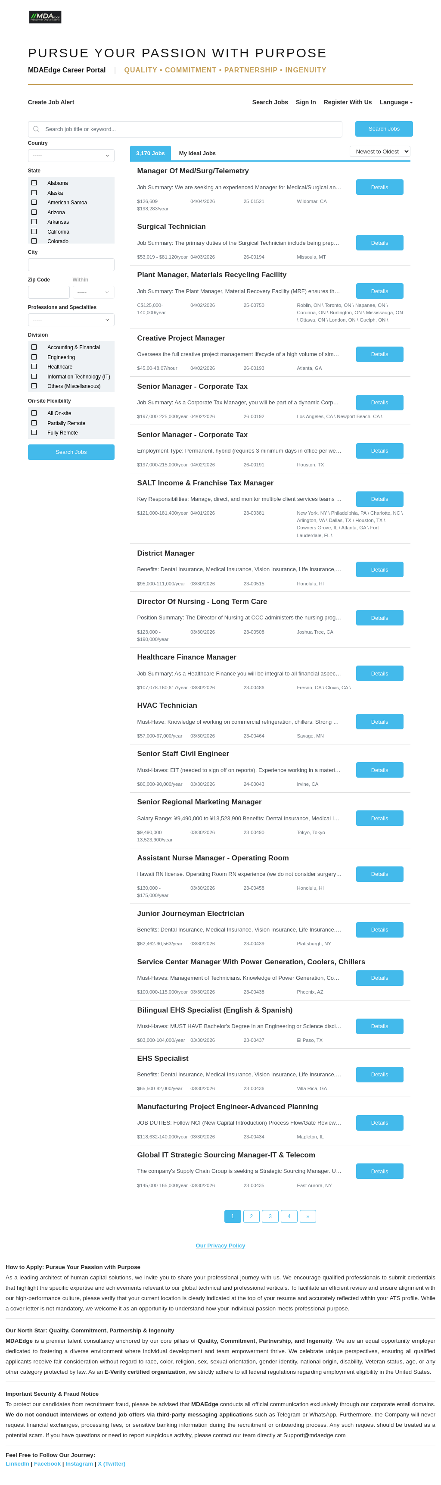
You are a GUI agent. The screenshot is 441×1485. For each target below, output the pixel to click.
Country (38, 143)
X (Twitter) (111, 1463)
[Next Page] (308, 1216)
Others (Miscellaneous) (73, 386)
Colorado (57, 241)
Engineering (61, 357)
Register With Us (348, 102)
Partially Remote (66, 423)
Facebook (47, 1463)
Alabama (57, 183)
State (34, 171)
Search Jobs (270, 102)
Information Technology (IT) (78, 377)
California (58, 232)
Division (38, 335)
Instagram (79, 1463)
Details (379, 187)
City (33, 252)
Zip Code (39, 280)
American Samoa (67, 203)
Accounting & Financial (73, 347)
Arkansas (58, 222)
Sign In (306, 102)
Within (81, 280)
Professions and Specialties (62, 307)
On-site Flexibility (49, 401)
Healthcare (59, 367)
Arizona (56, 212)
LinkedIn (17, 1463)
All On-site (59, 413)
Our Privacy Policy (220, 1245)
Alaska (55, 193)
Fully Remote (62, 433)
